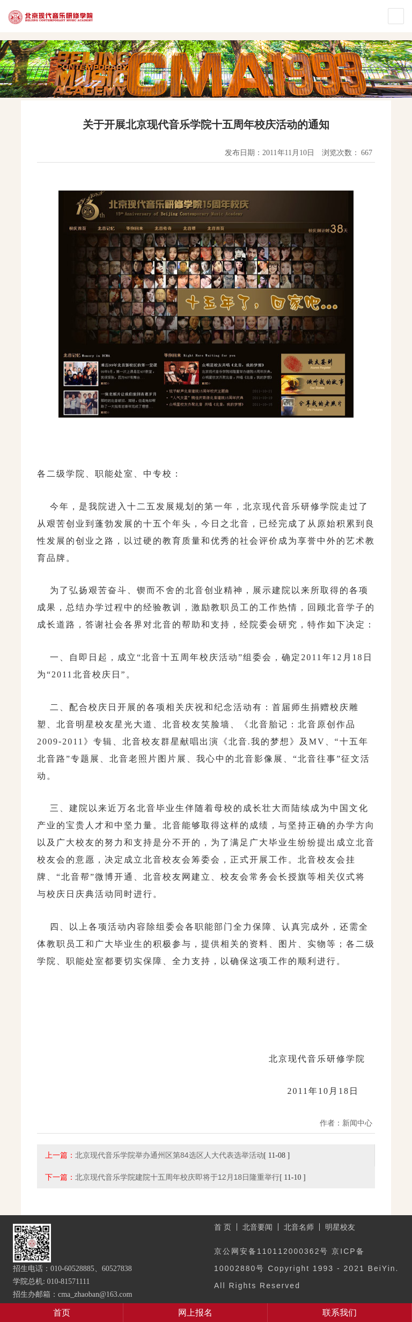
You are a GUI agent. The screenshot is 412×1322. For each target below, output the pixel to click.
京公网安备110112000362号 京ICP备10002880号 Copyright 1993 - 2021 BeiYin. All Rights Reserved (306, 1268)
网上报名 (195, 1312)
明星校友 (340, 1227)
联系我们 (339, 1312)
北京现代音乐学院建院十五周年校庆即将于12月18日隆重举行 (177, 1177)
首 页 (222, 1227)
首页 (61, 1312)
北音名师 (299, 1227)
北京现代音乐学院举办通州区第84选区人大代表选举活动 (169, 1155)
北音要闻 (257, 1227)
